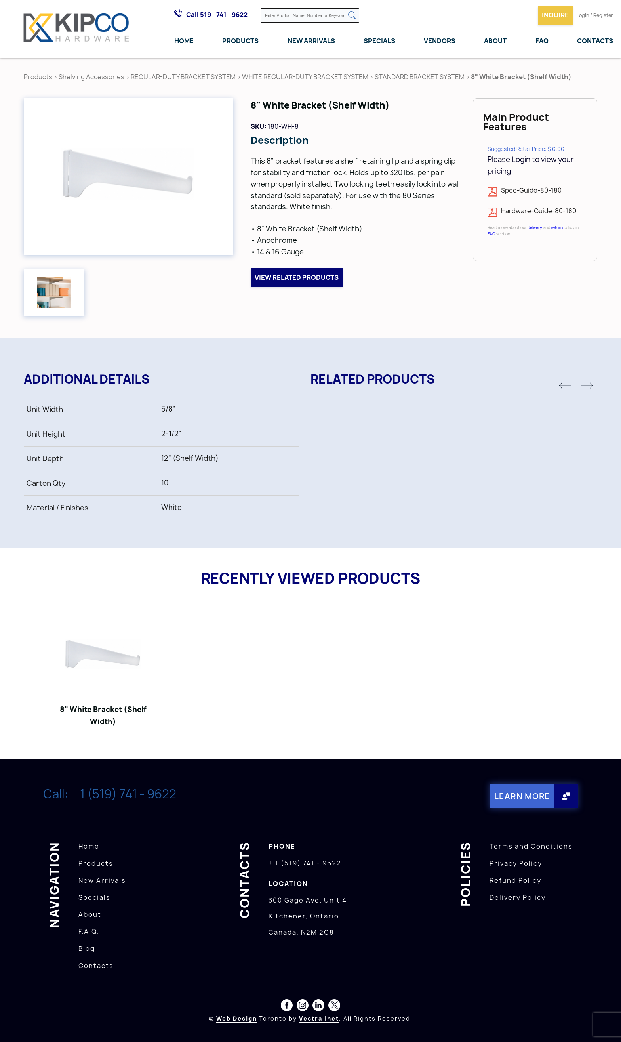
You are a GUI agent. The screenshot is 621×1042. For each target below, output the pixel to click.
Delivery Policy (518, 897)
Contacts (595, 40)
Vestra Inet (319, 1018)
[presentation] (606, 1024)
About (495, 40)
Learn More (522, 796)
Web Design (236, 1018)
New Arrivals (311, 40)
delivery (535, 227)
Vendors (439, 40)
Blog (86, 948)
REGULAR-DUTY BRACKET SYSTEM (183, 77)
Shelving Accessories (91, 77)
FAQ (542, 40)
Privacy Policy (516, 863)
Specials (379, 40)
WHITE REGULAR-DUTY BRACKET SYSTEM (305, 77)
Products (240, 40)
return (557, 227)
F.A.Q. (88, 931)
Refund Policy (515, 880)
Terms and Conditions (531, 846)
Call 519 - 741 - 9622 (217, 14)
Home (184, 40)
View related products (297, 277)
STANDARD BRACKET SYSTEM (420, 77)
